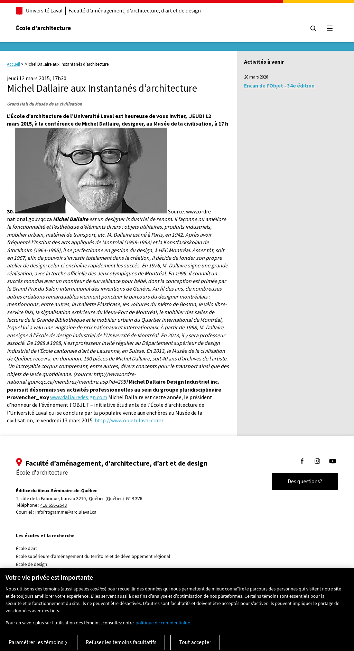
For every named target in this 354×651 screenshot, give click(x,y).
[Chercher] (313, 28)
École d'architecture (43, 28)
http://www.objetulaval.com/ (129, 420)
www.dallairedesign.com (78, 397)
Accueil (13, 64)
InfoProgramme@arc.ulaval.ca (65, 512)
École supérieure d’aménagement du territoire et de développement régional (93, 556)
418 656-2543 (53, 505)
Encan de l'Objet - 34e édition (279, 85)
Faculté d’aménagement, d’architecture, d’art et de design (134, 11)
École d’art (26, 548)
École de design (31, 564)
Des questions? (305, 481)
